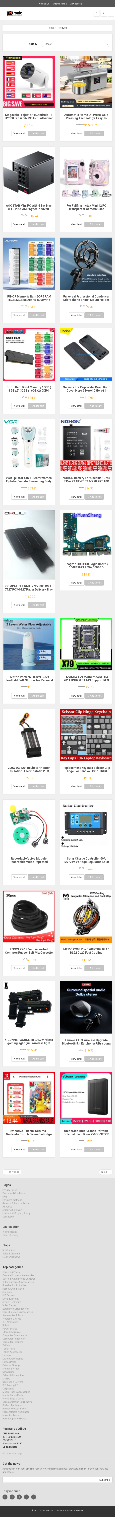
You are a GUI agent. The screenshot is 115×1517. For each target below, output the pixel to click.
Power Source (9, 1331)
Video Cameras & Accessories (18, 1284)
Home (51, 27)
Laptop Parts (9, 1364)
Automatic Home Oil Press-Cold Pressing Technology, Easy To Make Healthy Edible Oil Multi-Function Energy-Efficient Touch (86, 119)
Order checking (60, 4)
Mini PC (6, 1381)
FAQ (4, 1199)
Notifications (9, 1253)
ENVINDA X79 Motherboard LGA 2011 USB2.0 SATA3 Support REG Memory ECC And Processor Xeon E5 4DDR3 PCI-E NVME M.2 (86, 682)
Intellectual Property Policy (16, 1216)
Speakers (7, 1294)
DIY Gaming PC (10, 1388)
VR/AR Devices (10, 1324)
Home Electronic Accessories (17, 1314)
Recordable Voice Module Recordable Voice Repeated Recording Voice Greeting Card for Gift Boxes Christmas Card (29, 863)
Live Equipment (10, 1301)
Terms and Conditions (13, 1196)
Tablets (6, 1348)
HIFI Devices (8, 1298)
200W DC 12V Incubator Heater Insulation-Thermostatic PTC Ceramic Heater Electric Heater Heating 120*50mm (28, 772)
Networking (8, 1374)
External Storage (11, 1368)
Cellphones (8, 1391)
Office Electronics (11, 1334)
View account (76, 4)
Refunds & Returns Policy (15, 1206)
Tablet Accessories (12, 1354)
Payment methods (12, 1203)
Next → (105, 1172)
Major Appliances (11, 1418)
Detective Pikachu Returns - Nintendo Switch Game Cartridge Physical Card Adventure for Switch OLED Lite (28, 1135)
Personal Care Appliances (15, 1414)
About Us (7, 1209)
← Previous (12, 1172)
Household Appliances (14, 1411)
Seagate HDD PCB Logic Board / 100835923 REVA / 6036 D (86, 565)
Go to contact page (12, 1456)
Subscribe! (104, 1482)
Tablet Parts (8, 1351)
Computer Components (14, 1338)
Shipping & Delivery (12, 1213)
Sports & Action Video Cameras (18, 1281)
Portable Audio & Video (14, 1288)
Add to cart (37, 133)
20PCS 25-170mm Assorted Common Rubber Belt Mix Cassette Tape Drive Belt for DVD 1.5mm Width (29, 954)
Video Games (9, 1308)
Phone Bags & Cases (13, 1401)
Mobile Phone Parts (12, 1398)
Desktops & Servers (12, 1384)
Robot (5, 1328)
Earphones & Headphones (16, 1311)
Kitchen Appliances (12, 1408)
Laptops (6, 1358)
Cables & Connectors (13, 1378)
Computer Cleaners (12, 1344)
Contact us (44, 4)
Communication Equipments (17, 1404)
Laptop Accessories (12, 1361)
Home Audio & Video (13, 1291)
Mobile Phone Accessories (16, 1394)
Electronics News (11, 1259)
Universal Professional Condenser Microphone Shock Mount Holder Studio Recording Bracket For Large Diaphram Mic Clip (86, 301)
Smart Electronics (11, 1304)
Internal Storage (10, 1371)
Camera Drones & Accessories (18, 1278)
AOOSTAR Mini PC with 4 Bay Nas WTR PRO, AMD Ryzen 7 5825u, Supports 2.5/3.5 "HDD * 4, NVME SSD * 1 (29, 210)
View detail (19, 133)
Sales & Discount (11, 1256)
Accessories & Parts (12, 1318)
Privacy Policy (9, 1193)
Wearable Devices (11, 1321)
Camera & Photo (11, 1274)
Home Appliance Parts (14, 1421)
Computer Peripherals (14, 1341)
